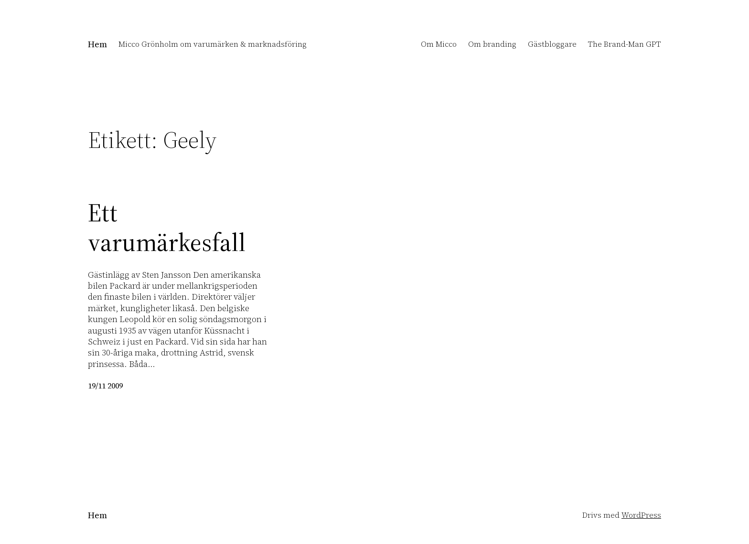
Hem (97, 44)
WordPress (641, 515)
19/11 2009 (105, 385)
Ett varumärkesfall (167, 228)
